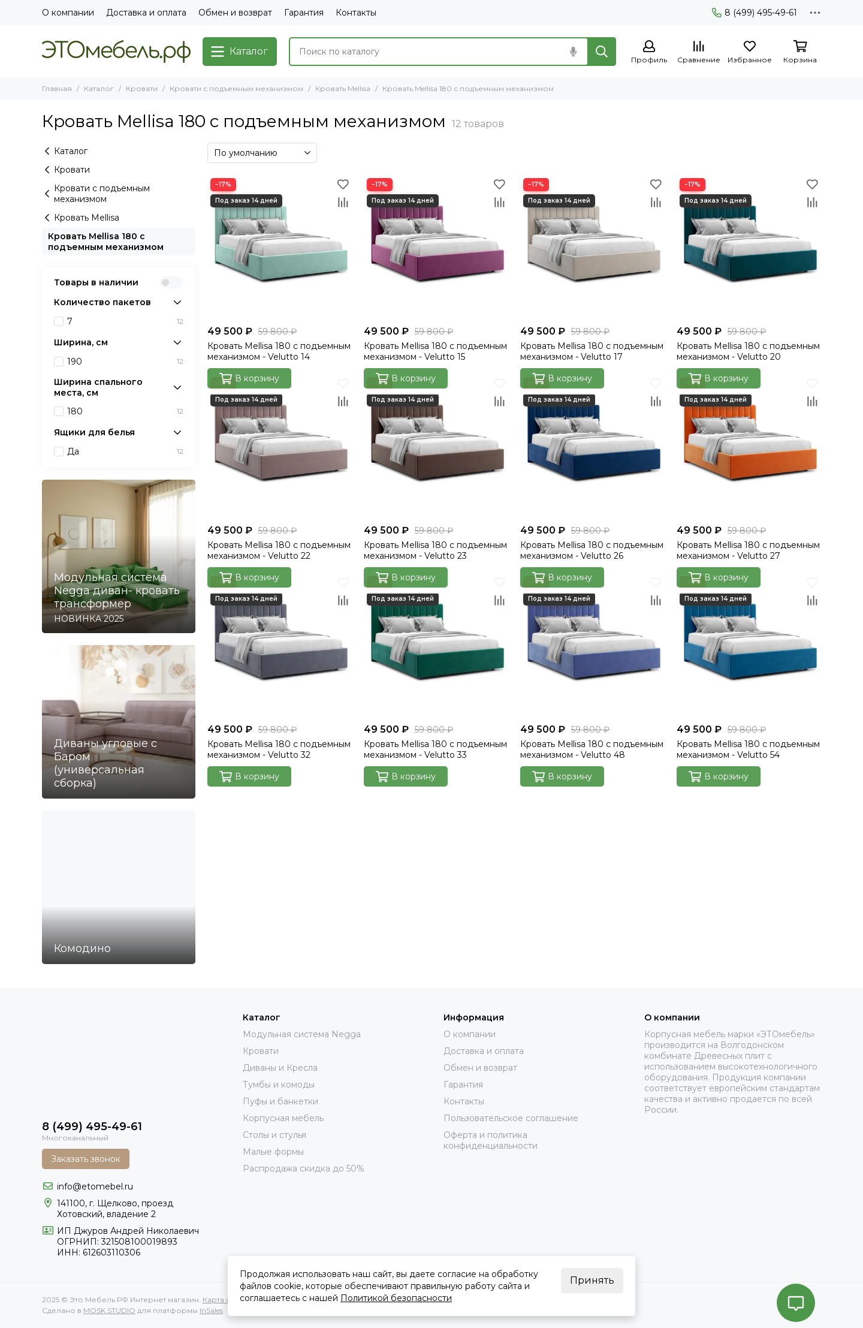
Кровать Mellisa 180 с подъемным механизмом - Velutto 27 (748, 550)
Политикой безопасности (396, 1298)
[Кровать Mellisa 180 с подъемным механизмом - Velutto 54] (749, 645)
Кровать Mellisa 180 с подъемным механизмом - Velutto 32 (279, 749)
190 (125, 361)
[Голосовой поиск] (573, 51)
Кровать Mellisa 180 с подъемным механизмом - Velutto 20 (748, 351)
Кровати (142, 88)
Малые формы (273, 1151)
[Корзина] (800, 52)
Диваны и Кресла (280, 1067)
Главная (57, 88)
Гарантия (304, 12)
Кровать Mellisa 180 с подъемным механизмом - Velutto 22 (279, 550)
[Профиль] (649, 52)
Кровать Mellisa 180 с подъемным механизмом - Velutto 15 (435, 351)
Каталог (99, 88)
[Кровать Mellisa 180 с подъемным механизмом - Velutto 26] (592, 446)
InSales (211, 1310)
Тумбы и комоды (279, 1084)
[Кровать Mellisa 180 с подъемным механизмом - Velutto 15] (436, 247)
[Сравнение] (698, 52)
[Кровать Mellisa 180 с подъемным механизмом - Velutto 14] (279, 247)
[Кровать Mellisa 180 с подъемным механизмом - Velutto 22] (279, 446)
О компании (68, 12)
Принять (592, 1280)
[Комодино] (118, 887)
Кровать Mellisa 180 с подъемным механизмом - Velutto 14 (279, 351)
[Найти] (601, 51)
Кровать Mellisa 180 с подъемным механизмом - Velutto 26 (591, 550)
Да (125, 451)
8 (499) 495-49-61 (754, 12)
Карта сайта (224, 1299)
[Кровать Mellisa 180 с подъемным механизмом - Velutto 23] (436, 446)
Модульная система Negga (302, 1034)
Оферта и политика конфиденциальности (490, 1140)
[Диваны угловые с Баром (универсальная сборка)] (118, 722)
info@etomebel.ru (95, 1186)
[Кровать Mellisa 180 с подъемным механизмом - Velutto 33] (436, 645)
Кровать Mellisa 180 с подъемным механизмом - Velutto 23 (435, 550)
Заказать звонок (85, 1159)
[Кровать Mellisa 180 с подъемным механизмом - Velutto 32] (279, 645)
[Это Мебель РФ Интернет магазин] (116, 51)
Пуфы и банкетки (280, 1101)
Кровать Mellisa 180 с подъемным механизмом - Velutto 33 (435, 749)
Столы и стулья (274, 1135)
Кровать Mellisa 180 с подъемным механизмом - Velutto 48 (591, 749)
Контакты (356, 12)
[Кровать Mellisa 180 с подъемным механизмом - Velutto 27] (749, 446)
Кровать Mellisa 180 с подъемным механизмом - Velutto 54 (748, 749)
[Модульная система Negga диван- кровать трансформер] (118, 556)
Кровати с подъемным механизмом (236, 88)
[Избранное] (750, 52)
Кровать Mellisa (342, 88)
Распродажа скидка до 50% (303, 1168)
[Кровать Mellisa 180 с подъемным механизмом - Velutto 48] (592, 645)
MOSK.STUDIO (109, 1310)
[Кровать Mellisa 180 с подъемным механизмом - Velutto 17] (592, 247)
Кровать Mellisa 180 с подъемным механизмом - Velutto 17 (591, 351)
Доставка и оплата (146, 12)
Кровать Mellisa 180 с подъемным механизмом (106, 241)
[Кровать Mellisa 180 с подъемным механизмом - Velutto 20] (749, 247)
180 (125, 411)
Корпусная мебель (283, 1118)
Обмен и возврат (235, 12)
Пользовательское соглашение (510, 1118)
